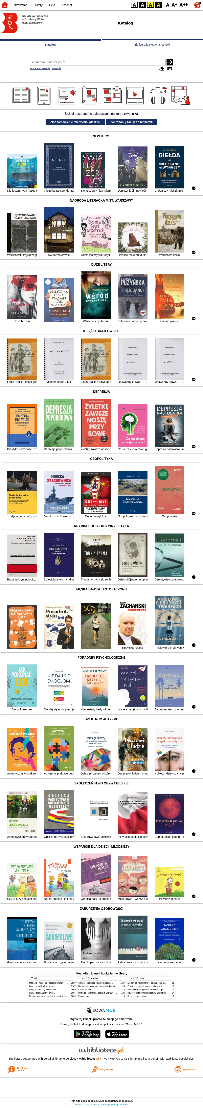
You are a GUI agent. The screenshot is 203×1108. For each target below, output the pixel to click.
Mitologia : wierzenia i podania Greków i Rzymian (51, 983)
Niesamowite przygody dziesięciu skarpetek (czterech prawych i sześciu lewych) (64, 996)
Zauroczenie (83, 996)
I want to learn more (87, 1104)
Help (52, 5)
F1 (174, 4)
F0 (167, 4)
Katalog (50, 44)
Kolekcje (56, 68)
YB (150, 4)
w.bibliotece (89, 1058)
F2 (184, 4)
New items (20, 5)
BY (158, 4)
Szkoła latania (84, 990)
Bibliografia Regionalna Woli (152, 44)
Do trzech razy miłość (137, 996)
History (38, 5)
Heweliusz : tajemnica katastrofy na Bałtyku (146, 993)
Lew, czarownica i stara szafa (42, 986)
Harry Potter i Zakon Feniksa (42, 993)
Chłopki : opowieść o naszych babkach (95, 983)
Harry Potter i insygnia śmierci (42, 990)
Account (67, 5)
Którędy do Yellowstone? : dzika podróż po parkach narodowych (155, 983)
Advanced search (40, 68)
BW (142, 4)
